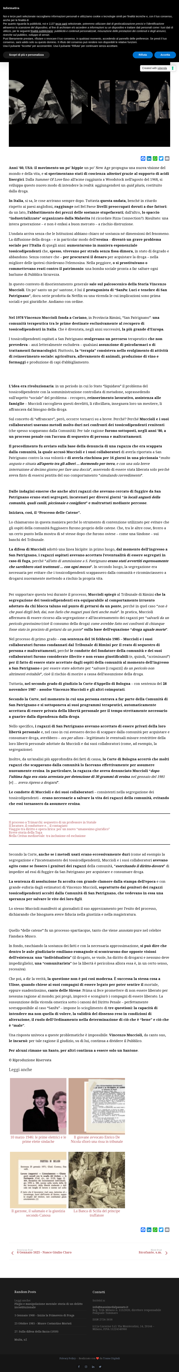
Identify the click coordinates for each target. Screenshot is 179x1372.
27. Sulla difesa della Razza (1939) (36, 1331)
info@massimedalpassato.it (110, 1307)
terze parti (61, 23)
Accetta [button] (165, 54)
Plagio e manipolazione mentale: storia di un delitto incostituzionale (48, 1305)
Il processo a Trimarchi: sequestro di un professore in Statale (52, 822)
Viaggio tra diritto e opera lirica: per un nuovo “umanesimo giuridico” (59, 829)
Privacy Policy (67, 1358)
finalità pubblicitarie (41, 31)
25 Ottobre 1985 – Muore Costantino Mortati (43, 1323)
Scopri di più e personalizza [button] (26, 54)
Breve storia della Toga (25, 832)
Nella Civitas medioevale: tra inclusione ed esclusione (47, 836)
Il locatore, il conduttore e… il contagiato (38, 826)
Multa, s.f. (20, 1339)
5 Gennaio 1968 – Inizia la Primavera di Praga (44, 1315)
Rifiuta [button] (143, 54)
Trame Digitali (111, 1358)
